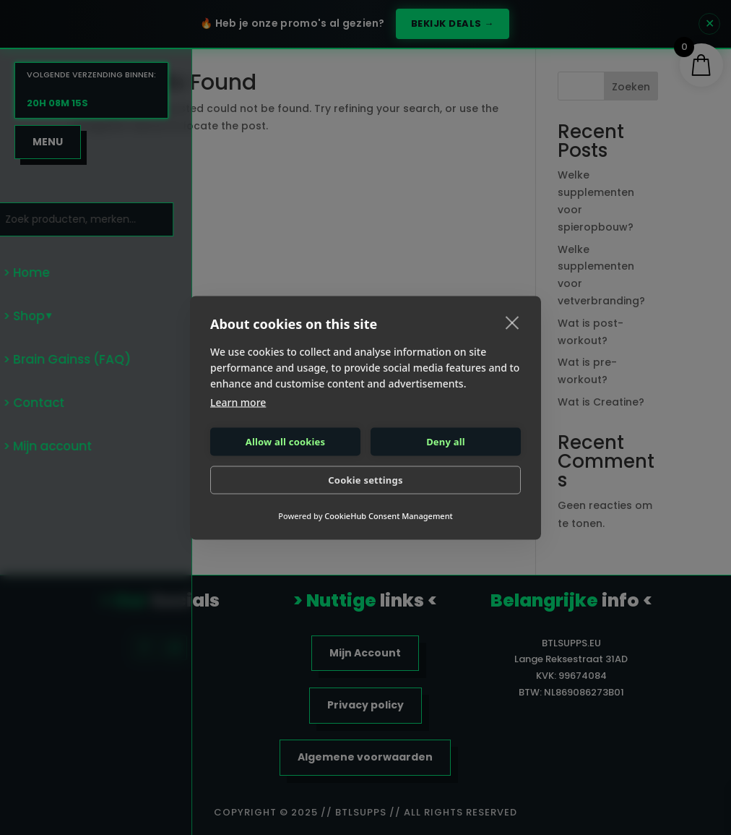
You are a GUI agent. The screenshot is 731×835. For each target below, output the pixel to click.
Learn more (238, 401)
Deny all (445, 441)
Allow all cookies (286, 441)
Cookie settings (365, 480)
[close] (512, 321)
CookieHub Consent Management (388, 515)
